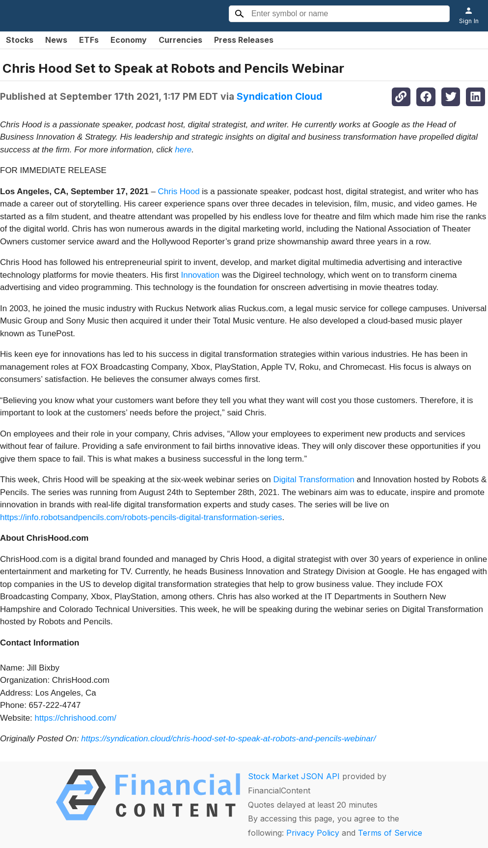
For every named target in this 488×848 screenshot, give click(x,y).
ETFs (89, 40)
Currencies (180, 40)
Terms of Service (390, 833)
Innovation (200, 275)
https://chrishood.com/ (75, 718)
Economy (128, 40)
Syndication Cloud (279, 96)
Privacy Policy (312, 833)
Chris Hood (179, 191)
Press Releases (243, 40)
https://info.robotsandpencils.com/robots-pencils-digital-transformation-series (141, 517)
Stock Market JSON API (294, 776)
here (183, 149)
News (56, 40)
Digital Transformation (313, 479)
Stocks (19, 40)
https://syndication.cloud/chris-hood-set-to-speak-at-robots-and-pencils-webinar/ (228, 738)
